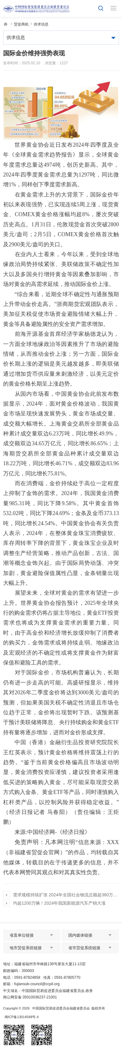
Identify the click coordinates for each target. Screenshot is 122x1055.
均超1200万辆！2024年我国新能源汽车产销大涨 (59, 903)
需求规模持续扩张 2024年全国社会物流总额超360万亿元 (65, 894)
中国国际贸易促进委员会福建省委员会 (61, 1008)
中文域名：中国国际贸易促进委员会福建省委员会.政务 (48, 991)
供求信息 (41, 24)
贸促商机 (21, 24)
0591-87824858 (27, 977)
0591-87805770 (67, 977)
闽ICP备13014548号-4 (22, 1017)
